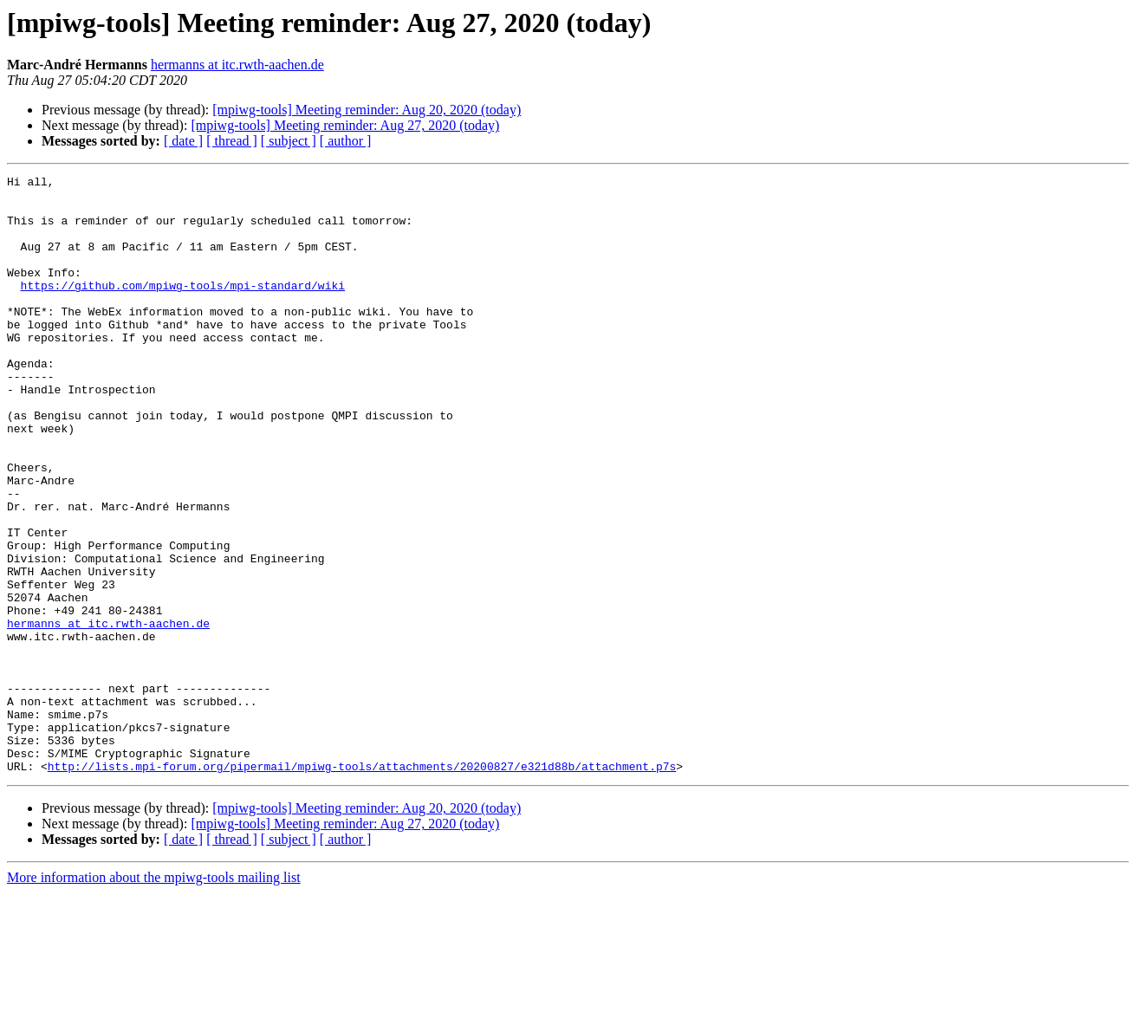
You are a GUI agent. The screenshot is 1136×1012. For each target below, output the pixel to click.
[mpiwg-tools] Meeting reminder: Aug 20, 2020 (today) (366, 109)
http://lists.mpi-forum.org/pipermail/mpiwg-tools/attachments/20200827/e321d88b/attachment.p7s (362, 885)
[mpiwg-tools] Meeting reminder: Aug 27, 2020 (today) (345, 125)
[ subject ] (288, 140)
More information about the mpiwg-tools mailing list (154, 996)
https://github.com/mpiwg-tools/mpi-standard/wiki (183, 308)
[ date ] (183, 140)
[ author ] (346, 140)
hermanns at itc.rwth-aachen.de (237, 64)
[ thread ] (231, 140)
